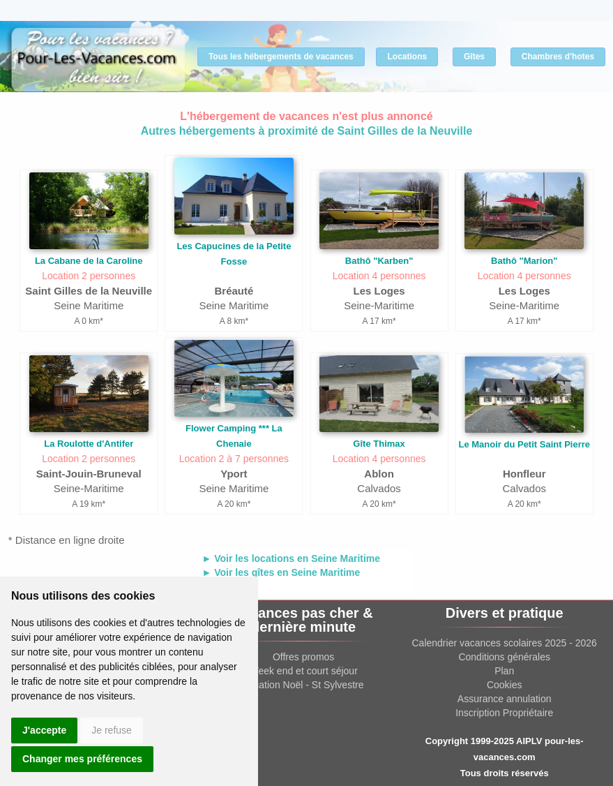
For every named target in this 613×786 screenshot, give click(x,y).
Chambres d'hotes (558, 56)
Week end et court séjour (303, 670)
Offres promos (303, 656)
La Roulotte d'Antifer (88, 443)
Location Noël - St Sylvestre (303, 684)
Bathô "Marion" (524, 260)
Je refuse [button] (111, 730)
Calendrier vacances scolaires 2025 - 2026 (504, 642)
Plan (504, 670)
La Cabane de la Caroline (89, 260)
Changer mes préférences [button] (82, 758)
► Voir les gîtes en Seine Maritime (281, 572)
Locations (407, 56)
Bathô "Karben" (379, 260)
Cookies (504, 684)
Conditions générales (504, 656)
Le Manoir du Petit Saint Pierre (524, 444)
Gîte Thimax (378, 443)
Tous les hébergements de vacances (281, 56)
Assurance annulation (504, 698)
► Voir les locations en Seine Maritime (291, 558)
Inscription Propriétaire (504, 712)
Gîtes (474, 56)
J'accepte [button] (44, 730)
